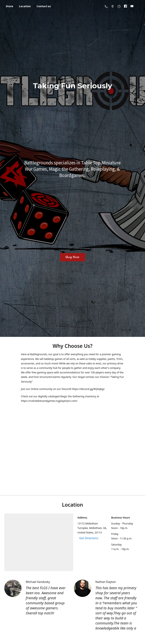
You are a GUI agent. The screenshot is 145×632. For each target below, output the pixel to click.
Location (25, 6)
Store (9, 6)
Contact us (44, 6)
